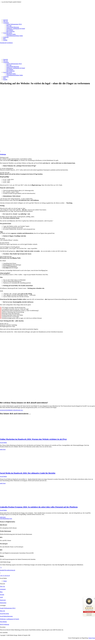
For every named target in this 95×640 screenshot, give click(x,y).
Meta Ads (2, 611)
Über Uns (2, 586)
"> (1, 567)
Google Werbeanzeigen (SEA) (14, 24)
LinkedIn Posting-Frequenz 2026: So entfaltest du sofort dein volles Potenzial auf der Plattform (39, 507)
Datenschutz (3, 602)
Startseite (5, 20)
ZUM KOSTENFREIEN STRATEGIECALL (11, 410)
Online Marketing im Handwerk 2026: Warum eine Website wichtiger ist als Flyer (33, 439)
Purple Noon (92, 638)
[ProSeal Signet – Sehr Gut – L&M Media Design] (89, 604)
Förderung (6, 37)
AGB (1, 597)
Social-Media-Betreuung (12, 27)
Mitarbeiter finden (11, 34)
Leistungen (6, 22)
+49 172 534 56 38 (5, 575)
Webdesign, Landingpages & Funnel (15, 28)
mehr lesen (3, 449)
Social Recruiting (7, 32)
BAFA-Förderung (4, 624)
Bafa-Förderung (10, 31)
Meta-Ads (8, 25)
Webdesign (3, 154)
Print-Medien (9, 30)
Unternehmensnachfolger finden (14, 35)
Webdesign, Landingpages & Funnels (9, 619)
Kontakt (5, 40)
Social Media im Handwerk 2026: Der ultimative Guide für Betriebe (27, 473)
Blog (4, 38)
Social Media (3, 442)
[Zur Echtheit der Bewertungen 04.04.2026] (89, 614)
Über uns (5, 21)
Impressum (3, 600)
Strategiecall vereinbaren (6, 42)
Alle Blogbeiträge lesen (6, 518)
